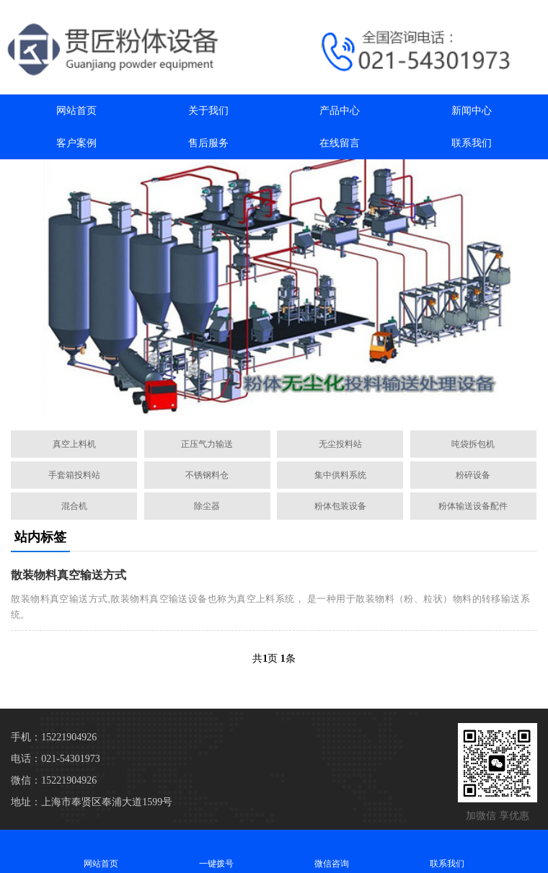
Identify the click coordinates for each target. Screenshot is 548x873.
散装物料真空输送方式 (68, 575)
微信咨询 (331, 851)
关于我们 (208, 110)
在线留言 (339, 143)
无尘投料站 (340, 444)
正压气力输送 (207, 444)
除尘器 (207, 506)
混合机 (74, 506)
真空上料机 (74, 444)
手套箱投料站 (74, 475)
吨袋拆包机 (473, 444)
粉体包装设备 (340, 506)
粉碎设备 (473, 475)
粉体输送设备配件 (473, 506)
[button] (268, 403)
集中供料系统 (340, 475)
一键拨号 (216, 851)
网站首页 (76, 110)
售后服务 (208, 143)
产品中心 (339, 110)
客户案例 (76, 143)
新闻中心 (471, 110)
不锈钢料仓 (207, 475)
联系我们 (471, 143)
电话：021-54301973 (55, 758)
